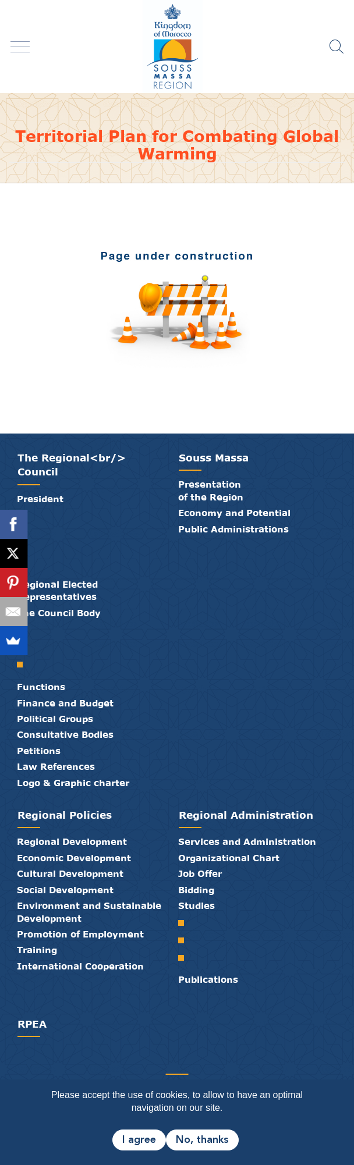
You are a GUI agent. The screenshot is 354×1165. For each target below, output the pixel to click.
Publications (208, 979)
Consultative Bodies (65, 734)
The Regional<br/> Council (71, 465)
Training (37, 949)
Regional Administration (246, 815)
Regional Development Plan (185, 940)
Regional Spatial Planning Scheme (185, 923)
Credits (198, 1061)
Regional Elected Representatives (57, 590)
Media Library (170, 1061)
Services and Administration (247, 841)
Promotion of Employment (80, 934)
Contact (184, 1061)
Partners (142, 1061)
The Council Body (59, 613)
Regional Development (72, 841)
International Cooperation (80, 966)
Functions (41, 686)
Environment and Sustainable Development (89, 911)
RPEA (32, 1024)
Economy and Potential (234, 512)
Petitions (39, 750)
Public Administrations (233, 529)
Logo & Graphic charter (73, 782)
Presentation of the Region (210, 490)
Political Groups (55, 718)
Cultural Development (70, 873)
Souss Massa (214, 458)
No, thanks (202, 1140)
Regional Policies (64, 815)
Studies (196, 905)
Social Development (65, 890)
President (40, 498)
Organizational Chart (228, 858)
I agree (139, 1140)
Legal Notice (212, 1061)
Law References (56, 766)
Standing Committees (24, 664)
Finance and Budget (65, 703)
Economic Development (74, 858)
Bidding (196, 890)
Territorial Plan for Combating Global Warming (185, 958)
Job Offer (200, 873)
